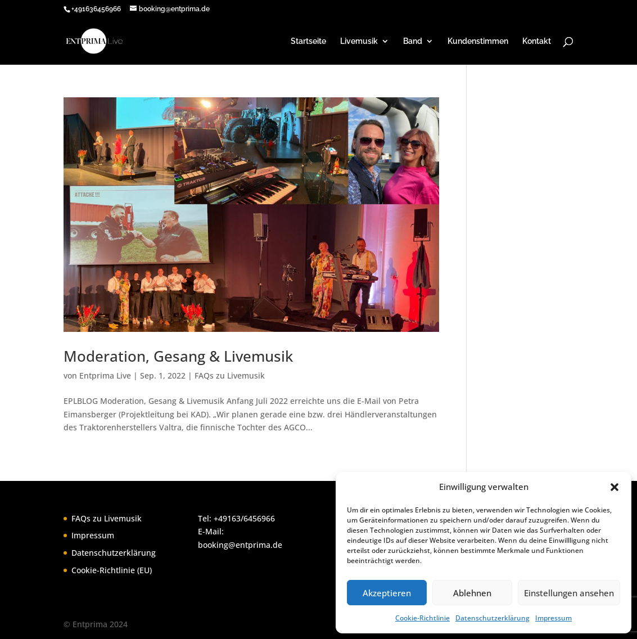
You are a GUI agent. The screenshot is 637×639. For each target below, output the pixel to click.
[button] (614, 487)
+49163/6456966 (244, 518)
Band (412, 41)
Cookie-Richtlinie (422, 618)
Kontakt (536, 41)
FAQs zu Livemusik (230, 375)
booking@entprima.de (240, 544)
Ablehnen (472, 592)
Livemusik (359, 41)
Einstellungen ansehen (569, 592)
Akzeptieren (387, 592)
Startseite (308, 41)
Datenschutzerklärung (492, 618)
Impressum (553, 618)
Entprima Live (105, 375)
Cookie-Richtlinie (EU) (111, 570)
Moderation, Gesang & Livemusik (178, 356)
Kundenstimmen (478, 41)
